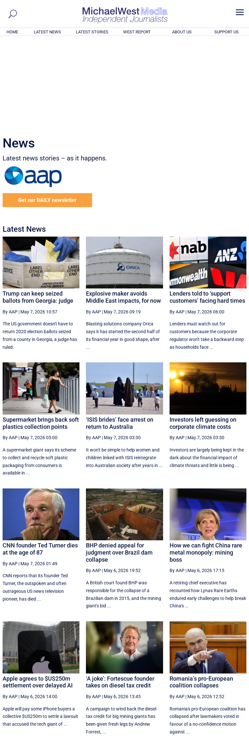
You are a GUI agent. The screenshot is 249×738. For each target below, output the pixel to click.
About (200, 734)
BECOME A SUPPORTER (217, 697)
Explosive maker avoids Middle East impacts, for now (123, 209)
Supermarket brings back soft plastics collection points (41, 335)
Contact (217, 734)
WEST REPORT (137, 31)
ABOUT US (182, 31)
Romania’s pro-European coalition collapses (201, 594)
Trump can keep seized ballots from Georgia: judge (38, 209)
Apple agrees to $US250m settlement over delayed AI (38, 594)
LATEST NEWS (47, 31)
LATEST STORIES (92, 31)
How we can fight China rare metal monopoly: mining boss (206, 464)
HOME (12, 31)
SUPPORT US (226, 31)
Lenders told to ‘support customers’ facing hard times (207, 209)
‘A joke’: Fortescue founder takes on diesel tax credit (120, 594)
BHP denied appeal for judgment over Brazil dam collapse (119, 464)
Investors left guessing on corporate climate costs (203, 335)
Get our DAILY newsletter (47, 112)
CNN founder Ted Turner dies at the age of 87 (40, 461)
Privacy (235, 734)
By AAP (10, 223)
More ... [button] (228, 672)
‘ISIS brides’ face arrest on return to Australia (119, 335)
